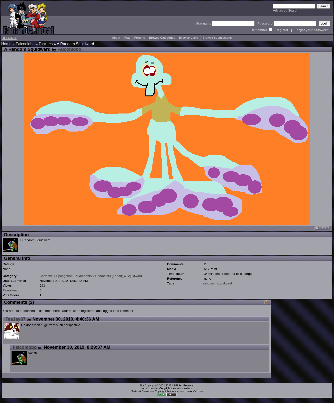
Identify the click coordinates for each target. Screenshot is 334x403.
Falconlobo (25, 44)
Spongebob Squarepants (74, 276)
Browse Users (188, 37)
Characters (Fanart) (109, 276)
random (208, 283)
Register (282, 30)
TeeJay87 (15, 318)
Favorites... (11, 290)
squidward (224, 283)
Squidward (134, 276)
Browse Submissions (217, 37)
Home (6, 44)
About (116, 37)
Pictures (46, 44)
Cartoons (46, 276)
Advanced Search (285, 10)
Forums (139, 37)
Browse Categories (162, 37)
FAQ (127, 37)
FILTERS (9, 37)
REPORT (322, 228)
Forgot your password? (312, 30)
